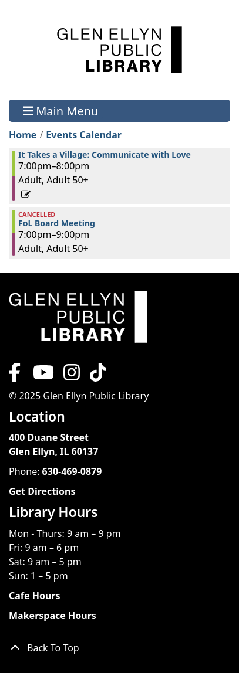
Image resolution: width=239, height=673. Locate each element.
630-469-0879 (72, 471)
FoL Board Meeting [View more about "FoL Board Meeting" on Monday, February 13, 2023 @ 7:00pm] (56, 223)
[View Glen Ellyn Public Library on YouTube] (42, 375)
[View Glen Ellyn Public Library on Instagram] (71, 375)
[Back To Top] (119, 647)
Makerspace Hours (52, 615)
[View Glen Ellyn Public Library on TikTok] (96, 375)
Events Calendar (84, 134)
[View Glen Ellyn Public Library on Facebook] (16, 375)
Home (22, 134)
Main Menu (61, 110)
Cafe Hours (34, 595)
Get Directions (42, 491)
